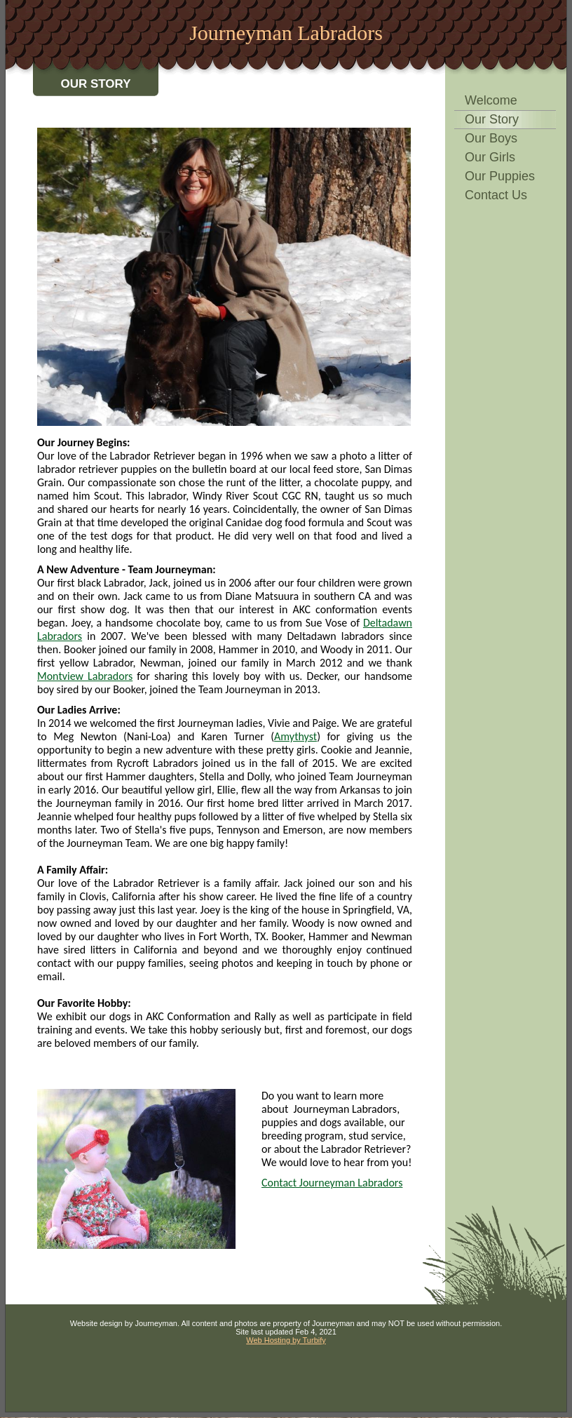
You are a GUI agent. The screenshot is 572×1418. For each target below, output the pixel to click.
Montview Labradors (84, 676)
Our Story (492, 119)
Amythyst (295, 736)
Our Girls (490, 157)
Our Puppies (500, 176)
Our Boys (491, 138)
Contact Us (496, 195)
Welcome (491, 100)
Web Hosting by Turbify (286, 1340)
